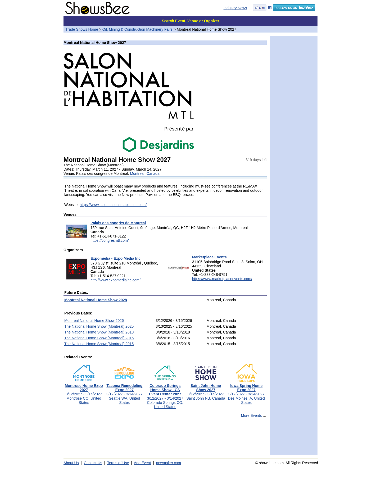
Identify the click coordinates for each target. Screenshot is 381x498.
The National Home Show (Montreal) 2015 (99, 344)
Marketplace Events (209, 257)
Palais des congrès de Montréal (118, 223)
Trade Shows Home (82, 29)
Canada (153, 173)
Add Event (142, 463)
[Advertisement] (165, 438)
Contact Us (93, 463)
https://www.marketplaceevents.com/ (222, 279)
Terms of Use (118, 463)
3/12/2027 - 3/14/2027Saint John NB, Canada (205, 390)
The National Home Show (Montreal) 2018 (99, 332)
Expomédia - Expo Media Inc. (116, 258)
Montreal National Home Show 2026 (94, 320)
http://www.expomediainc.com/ (115, 280)
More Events (251, 415)
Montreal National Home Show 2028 (95, 300)
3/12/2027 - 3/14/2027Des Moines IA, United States (246, 392)
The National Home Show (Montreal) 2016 (99, 338)
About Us (71, 463)
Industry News (235, 8)
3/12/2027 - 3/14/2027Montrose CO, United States (84, 392)
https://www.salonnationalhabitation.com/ (113, 205)
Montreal (137, 173)
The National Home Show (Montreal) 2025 (99, 326)
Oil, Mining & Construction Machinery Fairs (137, 29)
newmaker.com (168, 463)
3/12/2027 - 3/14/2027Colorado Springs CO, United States (165, 394)
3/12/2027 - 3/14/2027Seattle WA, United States (124, 392)
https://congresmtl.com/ (109, 240)
